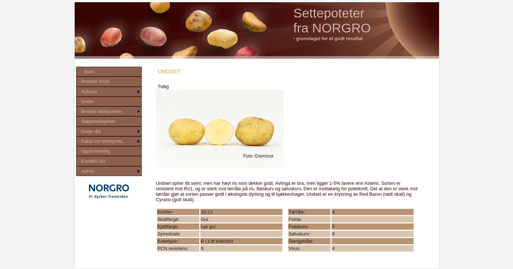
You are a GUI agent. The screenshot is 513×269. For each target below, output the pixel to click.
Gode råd (91, 131)
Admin (87, 171)
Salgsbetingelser (98, 121)
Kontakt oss (93, 161)
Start (89, 71)
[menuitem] (109, 72)
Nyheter (89, 91)
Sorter (87, 101)
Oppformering (95, 151)
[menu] (109, 121)
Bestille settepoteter (101, 111)
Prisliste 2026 (95, 81)
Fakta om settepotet (101, 141)
